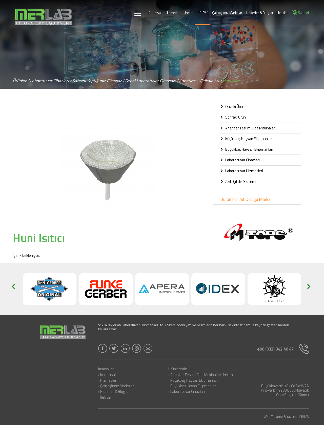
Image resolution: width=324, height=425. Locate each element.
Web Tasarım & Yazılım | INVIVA (286, 417)
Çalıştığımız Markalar (227, 12)
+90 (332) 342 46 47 (281, 349)
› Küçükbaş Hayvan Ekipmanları (193, 380)
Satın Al (300, 12)
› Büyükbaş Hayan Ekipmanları (192, 386)
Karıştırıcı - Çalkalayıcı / (200, 81)
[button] (199, 111)
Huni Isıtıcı (231, 81)
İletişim (282, 12)
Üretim (188, 12)
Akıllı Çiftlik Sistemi (238, 181)
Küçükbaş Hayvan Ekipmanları (246, 139)
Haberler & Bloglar (259, 12)
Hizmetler (173, 12)
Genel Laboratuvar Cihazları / (151, 81)
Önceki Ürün (232, 106)
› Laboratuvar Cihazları (186, 391)
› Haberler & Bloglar (113, 391)
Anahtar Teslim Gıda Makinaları (248, 128)
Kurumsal (154, 12)
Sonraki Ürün (233, 117)
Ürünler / (21, 81)
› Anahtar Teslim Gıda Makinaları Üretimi (201, 375)
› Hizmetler (107, 380)
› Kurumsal (107, 375)
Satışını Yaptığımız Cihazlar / (98, 81)
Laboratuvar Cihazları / (51, 81)
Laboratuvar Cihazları (240, 160)
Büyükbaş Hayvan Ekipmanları (246, 149)
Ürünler (202, 11)
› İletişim (105, 397)
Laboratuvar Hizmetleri (241, 171)
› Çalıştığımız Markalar (116, 386)
